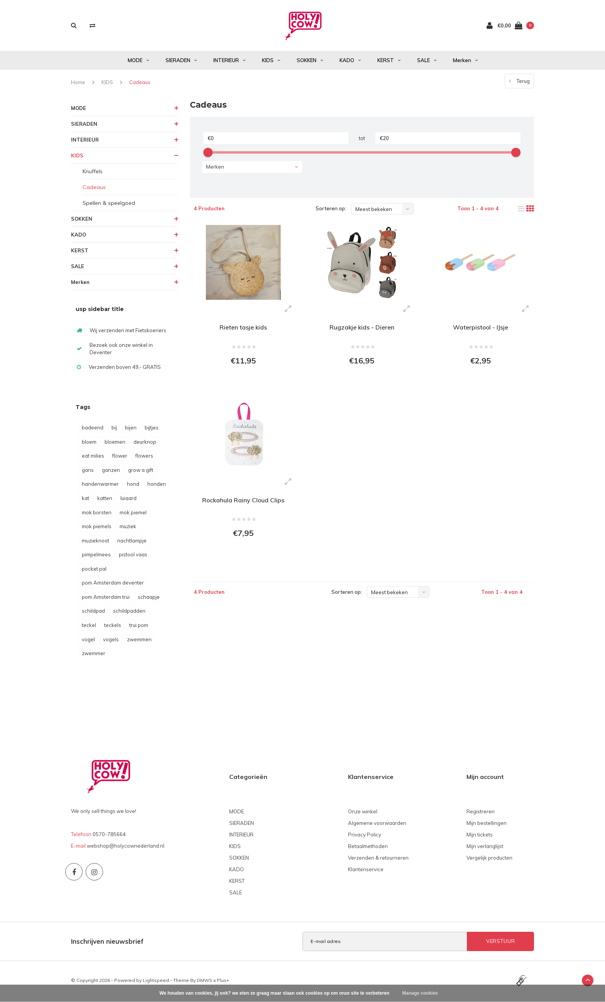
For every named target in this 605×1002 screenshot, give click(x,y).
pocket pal (94, 571)
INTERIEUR (229, 62)
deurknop (145, 444)
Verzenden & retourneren (378, 860)
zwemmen (139, 641)
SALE (426, 62)
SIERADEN (181, 62)
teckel (89, 627)
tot (362, 140)
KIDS (271, 62)
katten (104, 500)
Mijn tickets (479, 836)
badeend (92, 429)
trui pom (138, 627)
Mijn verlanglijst (484, 848)
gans (88, 472)
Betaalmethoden (368, 848)
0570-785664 (109, 836)
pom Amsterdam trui (106, 599)
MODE (138, 62)
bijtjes (152, 429)
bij (114, 429)
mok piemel (133, 514)
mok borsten (97, 514)
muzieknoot (95, 542)
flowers (144, 458)
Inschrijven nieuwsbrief (107, 943)
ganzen (111, 472)
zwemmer (93, 655)
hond (133, 486)
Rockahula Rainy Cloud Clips (243, 503)
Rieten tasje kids (243, 329)
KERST (389, 62)
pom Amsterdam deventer (113, 584)
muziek (128, 528)
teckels (112, 627)
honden (156, 486)
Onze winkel (362, 813)
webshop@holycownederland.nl (125, 848)
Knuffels (93, 173)
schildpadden (129, 613)
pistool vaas (133, 556)
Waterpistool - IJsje (481, 329)
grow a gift (140, 472)
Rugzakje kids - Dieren (362, 329)
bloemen (115, 444)
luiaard (128, 500)
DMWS (204, 982)
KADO (350, 62)
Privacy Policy (364, 836)
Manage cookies (420, 993)
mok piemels (97, 528)
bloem (89, 444)
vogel (88, 641)
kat (85, 500)
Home (78, 84)
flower (119, 458)
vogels (111, 641)
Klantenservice (366, 871)
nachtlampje (132, 542)
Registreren (480, 813)
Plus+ (223, 982)
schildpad (93, 613)
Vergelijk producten (489, 860)
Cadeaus (139, 84)
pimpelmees (96, 556)
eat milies (93, 458)
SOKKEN (310, 62)
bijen (131, 429)
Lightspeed (156, 982)
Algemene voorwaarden (377, 825)
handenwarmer (100, 486)
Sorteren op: (331, 210)
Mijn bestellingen (486, 825)
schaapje (149, 599)
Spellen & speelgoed (109, 204)
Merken (465, 62)
